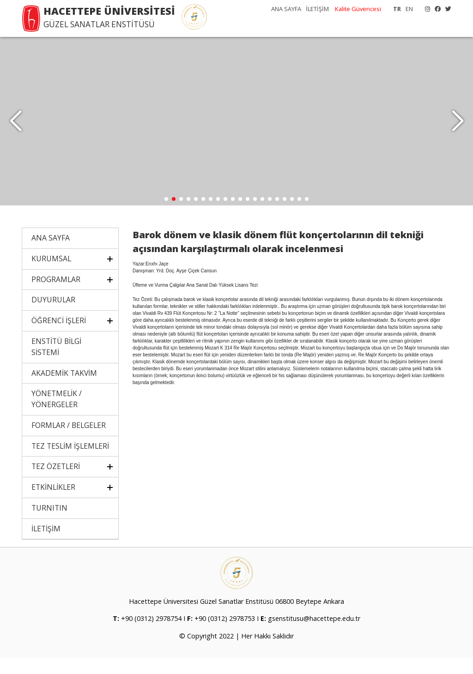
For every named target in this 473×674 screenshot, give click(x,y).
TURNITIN (49, 524)
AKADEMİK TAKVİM (64, 389)
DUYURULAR (53, 316)
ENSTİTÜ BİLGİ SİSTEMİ (56, 362)
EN (409, 9)
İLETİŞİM (317, 9)
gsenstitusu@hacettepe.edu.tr (314, 635)
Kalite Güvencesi (358, 9)
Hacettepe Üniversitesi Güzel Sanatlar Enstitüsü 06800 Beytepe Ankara (236, 617)
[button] (457, 129)
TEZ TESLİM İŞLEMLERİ (70, 462)
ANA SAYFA (286, 9)
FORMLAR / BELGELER (68, 441)
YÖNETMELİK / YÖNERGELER (56, 415)
